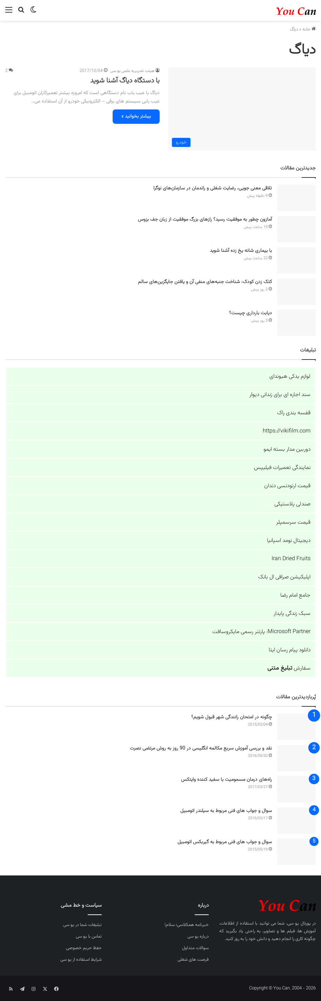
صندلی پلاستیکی (292, 504)
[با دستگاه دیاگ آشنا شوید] (242, 108)
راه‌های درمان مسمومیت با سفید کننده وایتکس (226, 780)
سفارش (288, 668)
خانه (309, 29)
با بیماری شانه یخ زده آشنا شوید (241, 251)
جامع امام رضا (295, 595)
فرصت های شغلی (193, 959)
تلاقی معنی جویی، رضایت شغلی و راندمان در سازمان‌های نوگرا (212, 188)
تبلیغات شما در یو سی (82, 924)
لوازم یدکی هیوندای (289, 376)
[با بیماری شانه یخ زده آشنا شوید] (296, 260)
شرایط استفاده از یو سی (81, 959)
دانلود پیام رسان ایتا (289, 650)
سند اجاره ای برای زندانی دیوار (279, 394)
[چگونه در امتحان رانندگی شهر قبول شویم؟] (296, 727)
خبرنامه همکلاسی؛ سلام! (187, 924)
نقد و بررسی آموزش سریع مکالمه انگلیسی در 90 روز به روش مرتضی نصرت (201, 748)
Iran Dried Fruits (291, 559)
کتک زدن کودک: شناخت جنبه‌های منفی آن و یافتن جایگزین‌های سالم (205, 282)
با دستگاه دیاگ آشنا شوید (125, 80)
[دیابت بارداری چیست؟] (296, 323)
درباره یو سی (198, 936)
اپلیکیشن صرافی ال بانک (284, 577)
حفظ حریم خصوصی (84, 948)
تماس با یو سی (89, 936)
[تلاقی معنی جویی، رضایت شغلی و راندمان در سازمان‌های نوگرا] (296, 198)
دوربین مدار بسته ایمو (286, 449)
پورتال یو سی (299, 923)
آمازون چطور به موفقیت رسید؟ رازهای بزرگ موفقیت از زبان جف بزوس (205, 219)
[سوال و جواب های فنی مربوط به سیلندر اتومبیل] (296, 820)
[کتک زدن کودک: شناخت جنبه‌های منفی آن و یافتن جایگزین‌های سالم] (296, 291)
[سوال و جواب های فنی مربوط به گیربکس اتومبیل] (296, 852)
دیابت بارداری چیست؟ (250, 313)
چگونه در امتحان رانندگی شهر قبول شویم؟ (231, 717)
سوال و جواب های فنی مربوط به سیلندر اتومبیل (226, 811)
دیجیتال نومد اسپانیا (288, 540)
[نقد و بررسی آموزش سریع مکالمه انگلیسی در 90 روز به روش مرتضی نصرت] (296, 758)
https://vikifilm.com (286, 431)
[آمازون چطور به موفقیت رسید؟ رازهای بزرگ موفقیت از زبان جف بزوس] (296, 229)
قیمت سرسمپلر (293, 522)
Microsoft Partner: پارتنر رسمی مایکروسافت (261, 632)
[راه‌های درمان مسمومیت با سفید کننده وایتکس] (296, 789)
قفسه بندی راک (293, 413)
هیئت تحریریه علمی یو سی (132, 71)
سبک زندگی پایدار (292, 613)
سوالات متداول (195, 948)
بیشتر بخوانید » (136, 116)
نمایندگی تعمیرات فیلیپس (282, 467)
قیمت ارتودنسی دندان (287, 486)
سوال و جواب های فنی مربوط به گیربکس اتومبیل (225, 842)
